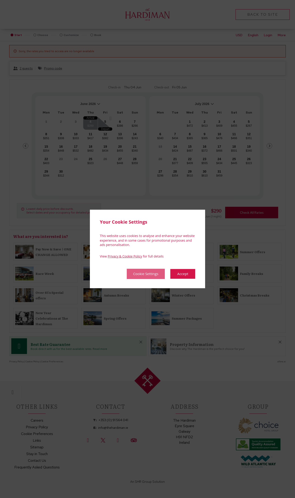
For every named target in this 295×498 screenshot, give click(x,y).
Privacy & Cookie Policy (125, 256)
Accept (182, 273)
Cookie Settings (144, 273)
